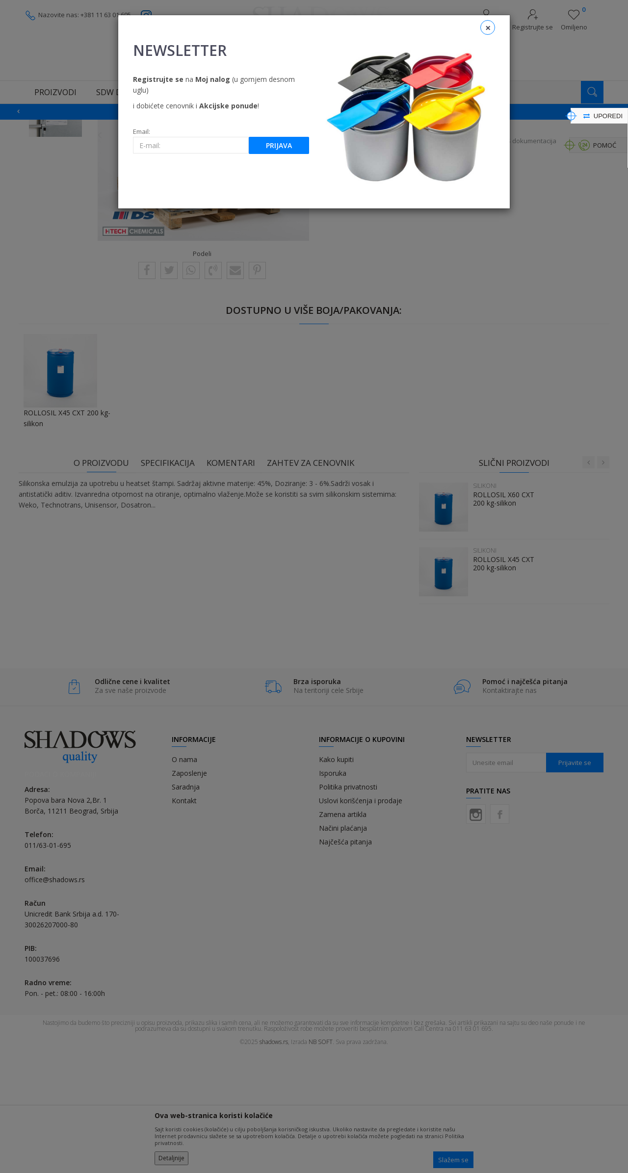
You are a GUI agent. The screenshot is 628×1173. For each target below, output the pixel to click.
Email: (141, 131)
